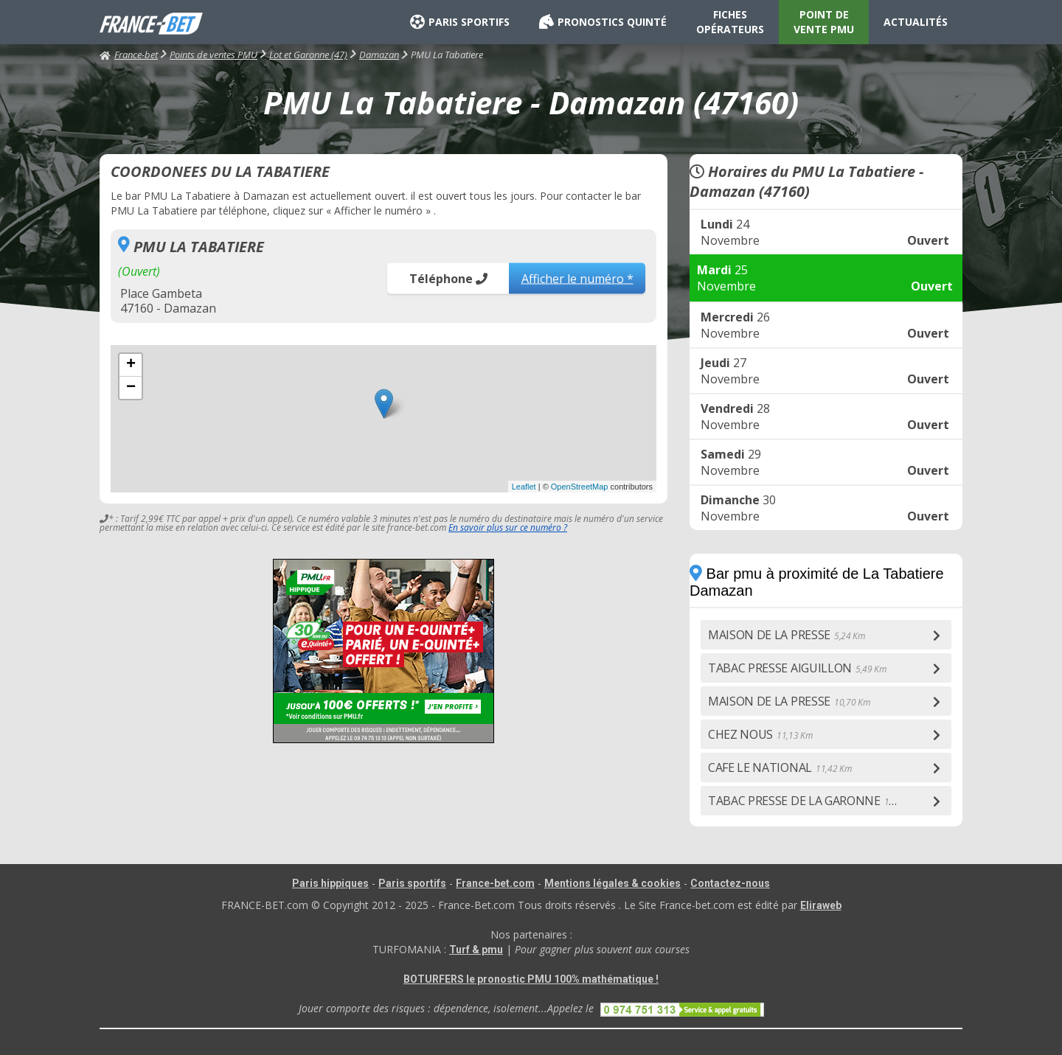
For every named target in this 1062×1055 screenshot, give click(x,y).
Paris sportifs (412, 883)
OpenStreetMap (579, 486)
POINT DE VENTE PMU (824, 21)
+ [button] (131, 365)
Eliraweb (820, 905)
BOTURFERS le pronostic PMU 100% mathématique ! (531, 979)
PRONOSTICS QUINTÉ (603, 22)
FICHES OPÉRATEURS (730, 21)
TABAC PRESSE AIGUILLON (797, 668)
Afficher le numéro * (577, 278)
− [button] (131, 388)
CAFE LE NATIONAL (779, 767)
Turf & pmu (476, 949)
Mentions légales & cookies (612, 883)
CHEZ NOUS (760, 734)
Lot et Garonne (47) (308, 54)
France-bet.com (495, 883)
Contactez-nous (730, 883)
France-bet (129, 54)
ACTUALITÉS (916, 22)
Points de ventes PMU (213, 54)
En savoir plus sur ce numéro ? (507, 527)
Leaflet (524, 486)
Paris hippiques (330, 883)
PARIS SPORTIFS (460, 22)
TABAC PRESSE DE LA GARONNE (814, 801)
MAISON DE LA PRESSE (786, 635)
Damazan (379, 54)
